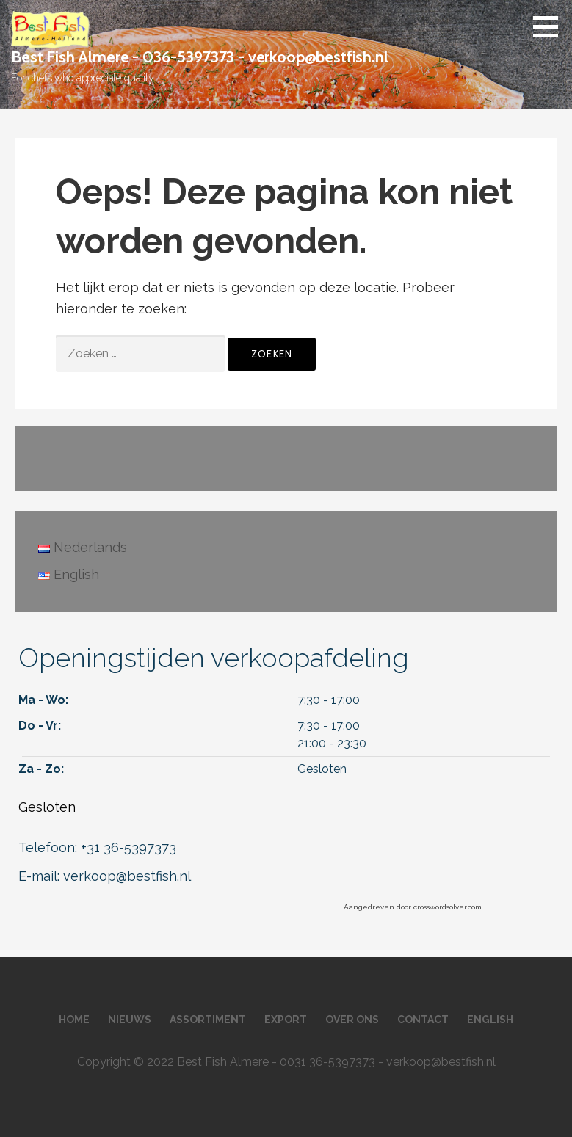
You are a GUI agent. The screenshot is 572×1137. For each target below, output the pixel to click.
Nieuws (129, 1019)
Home (74, 1019)
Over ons (352, 1019)
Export (285, 1019)
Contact (423, 1019)
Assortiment (208, 1019)
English (490, 1019)
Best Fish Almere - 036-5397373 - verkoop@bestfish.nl (199, 57)
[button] (550, 26)
